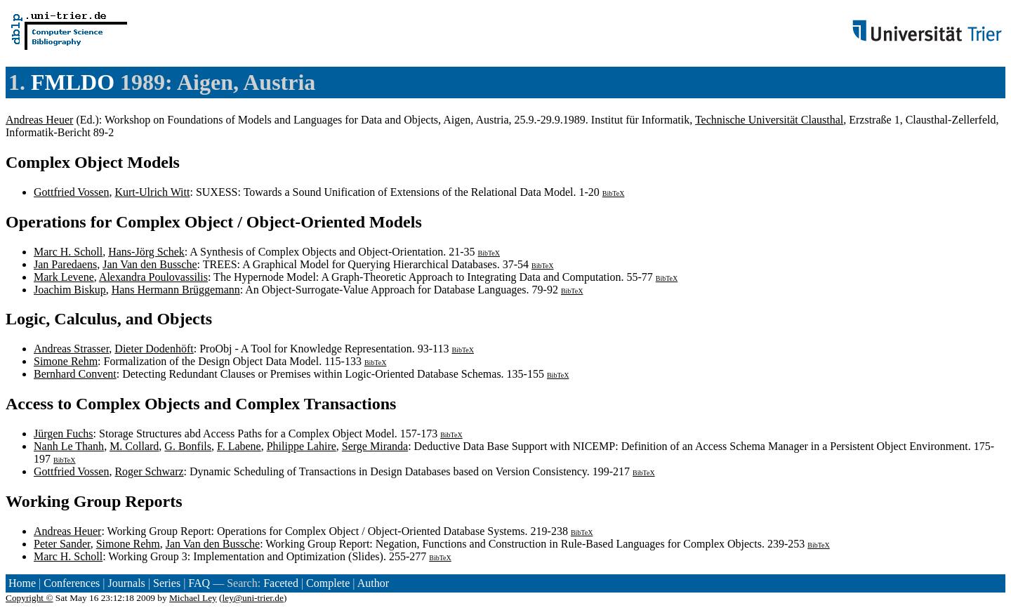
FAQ (199, 583)
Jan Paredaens (65, 264)
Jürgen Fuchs (63, 433)
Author (373, 583)
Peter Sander (62, 544)
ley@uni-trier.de (253, 598)
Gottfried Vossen (71, 192)
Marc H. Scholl (68, 252)
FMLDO (72, 82)
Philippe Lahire (301, 446)
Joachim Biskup (70, 290)
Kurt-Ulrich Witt (152, 192)
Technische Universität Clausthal (769, 120)
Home (22, 583)
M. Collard (134, 446)
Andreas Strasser (71, 349)
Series (166, 583)
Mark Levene (64, 277)
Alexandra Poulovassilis (153, 277)
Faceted (280, 583)
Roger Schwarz (148, 471)
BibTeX (613, 193)
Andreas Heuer (39, 120)
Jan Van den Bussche (150, 264)
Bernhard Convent (75, 374)
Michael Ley (193, 598)
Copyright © (29, 598)
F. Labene (239, 446)
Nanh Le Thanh (69, 446)
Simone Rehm (66, 361)
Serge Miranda (375, 446)
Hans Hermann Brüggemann (176, 290)
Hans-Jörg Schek (146, 252)
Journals (126, 583)
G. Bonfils (187, 446)
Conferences (72, 583)
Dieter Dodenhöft (153, 349)
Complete (328, 583)
